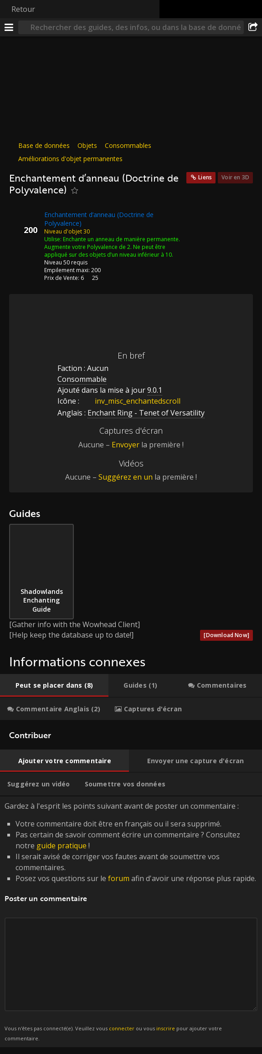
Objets (87, 145)
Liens (205, 177)
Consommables (128, 145)
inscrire (165, 1028)
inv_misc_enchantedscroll (130, 401)
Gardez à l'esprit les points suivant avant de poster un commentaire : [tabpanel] (131, 922)
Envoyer (125, 445)
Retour (23, 9)
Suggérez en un (125, 477)
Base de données (44, 145)
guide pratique (61, 846)
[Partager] (253, 27)
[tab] (54, 685)
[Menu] (9, 27)
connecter (121, 1028)
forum (118, 878)
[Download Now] (226, 635)
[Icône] (24, 222)
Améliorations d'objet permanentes (70, 158)
